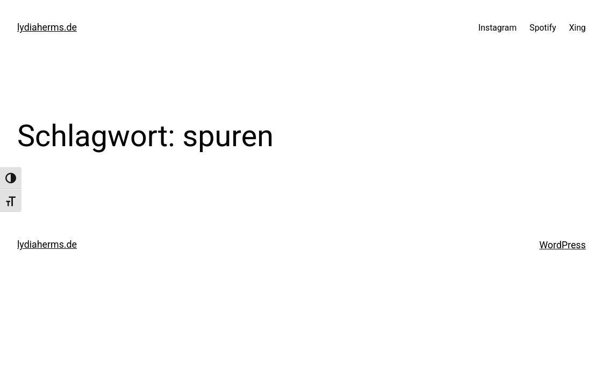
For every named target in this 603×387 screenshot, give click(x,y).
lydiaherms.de (47, 27)
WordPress (562, 244)
